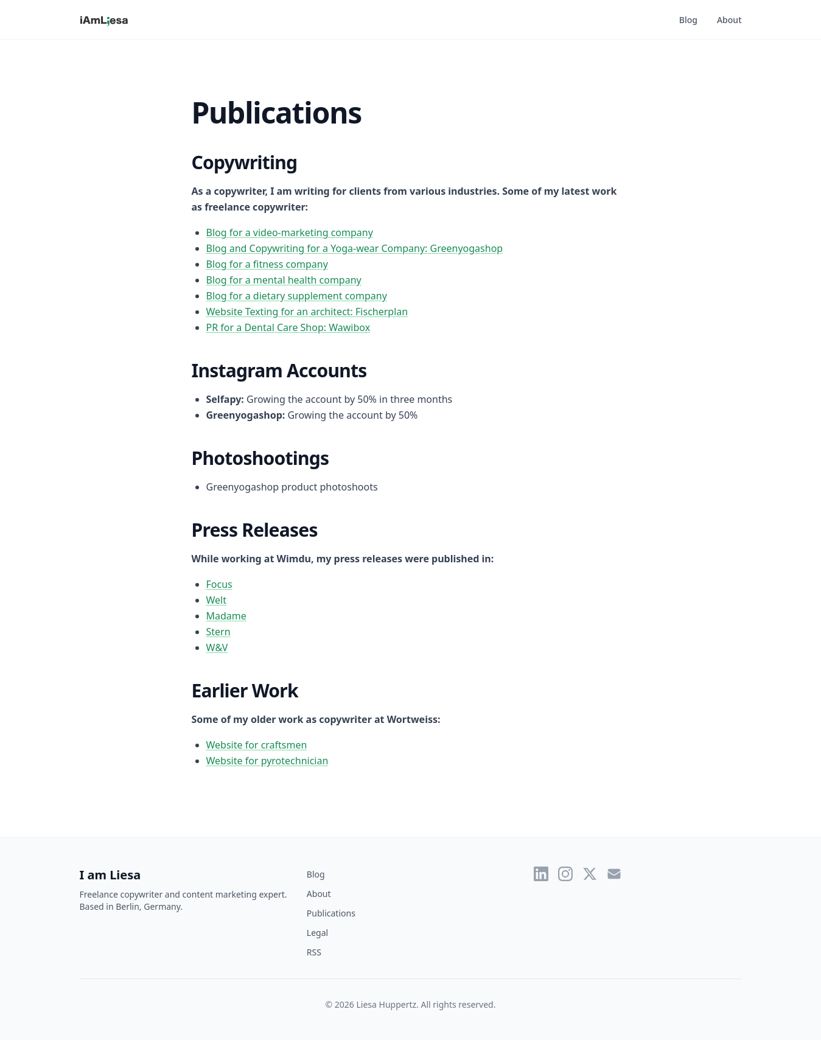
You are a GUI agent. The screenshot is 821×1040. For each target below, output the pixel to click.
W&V (217, 647)
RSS (314, 952)
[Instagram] (565, 874)
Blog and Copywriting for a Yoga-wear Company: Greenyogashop (354, 248)
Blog (688, 20)
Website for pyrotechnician (267, 760)
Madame (226, 616)
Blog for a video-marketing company (289, 232)
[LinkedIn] (541, 874)
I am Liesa (110, 875)
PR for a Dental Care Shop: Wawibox (288, 327)
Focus (219, 584)
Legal (317, 932)
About (729, 20)
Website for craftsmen (256, 745)
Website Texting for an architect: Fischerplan (307, 311)
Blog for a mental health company (284, 280)
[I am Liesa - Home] (104, 19)
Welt (216, 600)
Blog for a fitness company (267, 264)
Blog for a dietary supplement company (296, 295)
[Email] (614, 874)
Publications (331, 913)
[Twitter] (589, 874)
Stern (218, 631)
